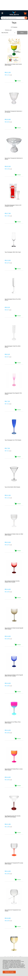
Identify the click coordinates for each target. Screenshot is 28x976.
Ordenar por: (8, 30)
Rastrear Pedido (9, 923)
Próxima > (16, 887)
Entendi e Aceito (9, 972)
